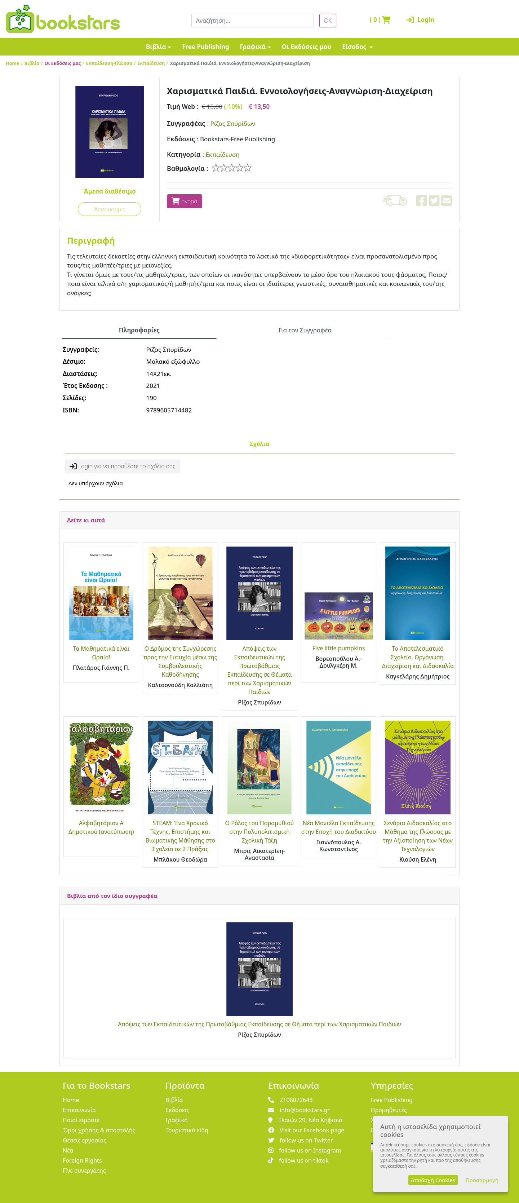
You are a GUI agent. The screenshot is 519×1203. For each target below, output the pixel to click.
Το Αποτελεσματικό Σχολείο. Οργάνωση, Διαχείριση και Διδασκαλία (417, 657)
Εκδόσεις (181, 138)
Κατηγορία (183, 154)
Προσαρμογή (482, 1180)
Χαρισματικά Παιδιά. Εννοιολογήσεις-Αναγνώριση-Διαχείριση (240, 63)
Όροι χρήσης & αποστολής (99, 1130)
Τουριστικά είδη (186, 1130)
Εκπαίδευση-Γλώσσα (109, 63)
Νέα (68, 1150)
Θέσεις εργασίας (84, 1140)
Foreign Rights (82, 1160)
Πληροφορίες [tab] (139, 330)
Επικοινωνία (79, 1110)
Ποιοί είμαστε (81, 1120)
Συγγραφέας (186, 123)
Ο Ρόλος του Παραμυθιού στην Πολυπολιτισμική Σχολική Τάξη (259, 831)
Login (420, 20)
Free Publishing (205, 47)
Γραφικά (253, 47)
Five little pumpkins (338, 648)
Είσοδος (355, 47)
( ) (380, 20)
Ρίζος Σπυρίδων (232, 123)
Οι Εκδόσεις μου (306, 47)
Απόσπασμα (109, 209)
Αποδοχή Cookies (433, 1180)
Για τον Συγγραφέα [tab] (305, 330)
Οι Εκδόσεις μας (63, 63)
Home (12, 63)
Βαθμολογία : (187, 168)
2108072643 (290, 1100)
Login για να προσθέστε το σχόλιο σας (123, 466)
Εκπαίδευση (151, 63)
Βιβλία (156, 47)
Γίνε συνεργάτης (84, 1171)
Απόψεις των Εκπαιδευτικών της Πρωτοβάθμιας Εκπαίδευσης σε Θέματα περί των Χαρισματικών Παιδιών (259, 1024)
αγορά (185, 201)
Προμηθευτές (389, 1110)
